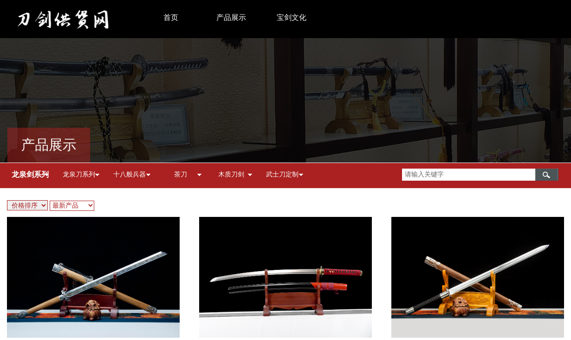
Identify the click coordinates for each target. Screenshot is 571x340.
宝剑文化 (291, 17)
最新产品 (65, 205)
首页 (170, 17)
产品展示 (231, 17)
